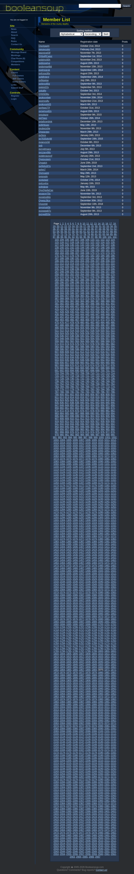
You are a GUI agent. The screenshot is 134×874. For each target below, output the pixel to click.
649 (87, 360)
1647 (81, 611)
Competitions (17, 61)
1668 (88, 616)
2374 (62, 806)
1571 (107, 589)
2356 (75, 800)
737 (107, 378)
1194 (62, 490)
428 (62, 311)
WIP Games (18, 78)
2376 (75, 806)
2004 (62, 707)
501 (67, 328)
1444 (62, 557)
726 (113, 376)
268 (102, 274)
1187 (81, 488)
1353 (56, 533)
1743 (56, 637)
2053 (56, 720)
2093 (56, 731)
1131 (107, 472)
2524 (62, 846)
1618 (88, 603)
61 (84, 231)
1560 (100, 587)
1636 (75, 608)
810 (113, 394)
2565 (85, 856)
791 (77, 392)
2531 (107, 846)
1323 (56, 525)
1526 (75, 579)
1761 (107, 640)
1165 (68, 482)
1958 (88, 694)
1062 (113, 453)
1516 (75, 576)
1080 (100, 458)
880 (102, 410)
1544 (62, 584)
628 (102, 354)
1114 (62, 469)
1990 (100, 702)
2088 (88, 728)
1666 (75, 616)
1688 (88, 621)
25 (77, 226)
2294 (62, 784)
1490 (100, 568)
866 (92, 408)
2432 (113, 819)
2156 (75, 747)
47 (96, 229)
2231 (107, 766)
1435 (68, 555)
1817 (81, 656)
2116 (75, 736)
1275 (68, 512)
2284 (62, 782)
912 (82, 418)
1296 (75, 517)
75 (73, 234)
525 (67, 333)
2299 (94, 784)
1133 (56, 474)
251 (77, 271)
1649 (94, 611)
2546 (75, 851)
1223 (56, 498)
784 (102, 389)
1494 (62, 571)
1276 (75, 512)
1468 (88, 563)
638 (92, 357)
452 (62, 317)
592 (102, 346)
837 (67, 402)
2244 (62, 771)
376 (102, 298)
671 (77, 365)
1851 (107, 664)
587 (77, 346)
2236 (75, 768)
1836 (75, 661)
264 (82, 274)
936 (82, 424)
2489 (94, 835)
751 (57, 384)
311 (77, 285)
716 (62, 376)
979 (57, 434)
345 (67, 293)
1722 (113, 629)
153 (67, 250)
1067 (81, 456)
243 (97, 269)
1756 (75, 640)
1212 (113, 493)
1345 (68, 531)
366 (113, 295)
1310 (100, 520)
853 (87, 405)
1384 (62, 541)
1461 (107, 560)
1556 (75, 587)
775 (57, 389)
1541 (107, 581)
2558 (88, 854)
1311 (107, 520)
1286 (75, 515)
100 (104, 237)
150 (113, 247)
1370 (100, 536)
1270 (100, 509)
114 (113, 239)
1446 (75, 557)
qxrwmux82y (45, 111)
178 (72, 255)
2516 (75, 843)
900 (82, 416)
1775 (68, 645)
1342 (113, 528)
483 (97, 322)
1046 (75, 450)
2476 (75, 832)
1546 (75, 584)
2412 (113, 814)
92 (73, 237)
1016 (75, 442)
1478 (88, 565)
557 (107, 338)
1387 (81, 541)
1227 (81, 498)
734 (92, 378)
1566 (75, 589)
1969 (94, 696)
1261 (107, 507)
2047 (81, 718)
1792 (113, 648)
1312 (113, 520)
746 (92, 381)
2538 (88, 848)
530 (92, 333)
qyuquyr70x (45, 193)
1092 (113, 461)
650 (92, 360)
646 (72, 360)
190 (72, 258)
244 (102, 269)
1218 (88, 496)
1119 (94, 469)
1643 (56, 611)
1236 (75, 501)
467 (77, 319)
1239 (94, 501)
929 (107, 421)
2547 (81, 851)
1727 (81, 632)
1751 (107, 637)
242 (92, 269)
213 (67, 263)
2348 (88, 798)
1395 (68, 544)
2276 (75, 779)
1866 (75, 669)
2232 (113, 766)
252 (82, 271)
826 (72, 400)
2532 (113, 846)
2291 (107, 782)
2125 (68, 739)
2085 (68, 728)
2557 (81, 854)
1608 (88, 600)
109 (87, 239)
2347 (81, 798)
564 (82, 341)
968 (62, 432)
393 (67, 303)
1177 (81, 485)
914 (92, 418)
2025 (68, 712)
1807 (81, 653)
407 (77, 306)
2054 (62, 720)
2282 (113, 779)
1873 (56, 672)
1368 (88, 536)
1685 (68, 621)
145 (87, 247)
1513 (56, 576)
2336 (75, 795)
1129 (94, 472)
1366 (75, 536)
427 (57, 311)
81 (96, 234)
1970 (100, 696)
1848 (88, 664)
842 (92, 402)
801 (67, 394)
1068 (88, 456)
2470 (100, 830)
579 (97, 344)
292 (102, 279)
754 (72, 384)
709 (87, 373)
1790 (100, 648)
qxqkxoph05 (45, 104)
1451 (107, 557)
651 (97, 360)
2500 (100, 838)
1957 (81, 694)
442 (72, 314)
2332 (113, 792)
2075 (68, 726)
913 (87, 418)
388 (102, 301)
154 (72, 250)
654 (113, 360)
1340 (100, 528)
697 (87, 370)
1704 (62, 627)
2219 (94, 763)
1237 (81, 501)
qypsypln (43, 176)
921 (67, 421)
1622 (113, 603)
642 (113, 357)
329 (107, 287)
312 (82, 285)
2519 (94, 843)
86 (115, 234)
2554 (62, 854)
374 (92, 298)
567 (97, 341)
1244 (62, 504)
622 (72, 354)
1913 (56, 683)
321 (67, 287)
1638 (88, 608)
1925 (68, 686)
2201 (107, 758)
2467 (81, 830)
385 (87, 301)
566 (92, 341)
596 (62, 349)
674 (92, 365)
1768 (88, 643)
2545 (68, 851)
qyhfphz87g (45, 166)
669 (67, 365)
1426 (75, 552)
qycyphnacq (45, 149)
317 (107, 285)
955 (57, 429)
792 (82, 392)
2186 (75, 755)
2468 (88, 830)
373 (87, 298)
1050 (100, 450)
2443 (56, 824)
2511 (107, 840)
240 (82, 269)
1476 (75, 565)
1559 (94, 587)
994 (70, 437)
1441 (107, 555)
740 (62, 381)
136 (102, 245)
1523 (56, 579)
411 (97, 306)
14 (99, 223)
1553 (56, 587)
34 (111, 226)
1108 (88, 466)
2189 (94, 755)
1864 (62, 669)
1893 (56, 677)
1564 (62, 589)
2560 (100, 854)
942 (113, 424)
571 (57, 344)
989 (107, 434)
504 (82, 328)
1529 (94, 579)
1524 (62, 579)
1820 (100, 656)
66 (104, 231)
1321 (107, 523)
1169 (94, 482)
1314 (62, 523)
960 (82, 429)
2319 (94, 790)
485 (107, 322)
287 (77, 279)
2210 (100, 760)
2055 (68, 720)
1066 (75, 456)
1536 (75, 581)
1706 (75, 627)
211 (57, 263)
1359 (94, 533)
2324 (62, 792)
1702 (113, 624)
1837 (81, 661)
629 (107, 354)
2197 (81, 758)
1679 (94, 619)
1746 (75, 637)
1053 (56, 453)
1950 (100, 691)
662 (92, 362)
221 (107, 263)
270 (113, 274)
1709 (94, 627)
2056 (75, 720)
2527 (81, 846)
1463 (56, 563)
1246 (75, 504)
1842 (113, 661)
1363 (56, 536)
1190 (100, 488)
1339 (94, 528)
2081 (107, 726)
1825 (68, 659)
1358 (88, 533)
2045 (68, 718)
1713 (56, 629)
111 (97, 239)
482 (92, 322)
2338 (88, 795)
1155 (68, 480)
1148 (88, 477)
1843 (56, 664)
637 (87, 357)
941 (107, 424)
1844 (62, 664)
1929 (94, 686)
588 (82, 346)
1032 (113, 445)
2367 (81, 803)
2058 (88, 720)
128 (62, 245)
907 (57, 418)
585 (67, 346)
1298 (88, 517)
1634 (62, 608)
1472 (113, 563)
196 (102, 258)
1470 (100, 563)
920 (62, 421)
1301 (107, 517)
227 (77, 266)
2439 (94, 822)
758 (92, 384)
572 (62, 344)
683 (77, 368)
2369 (94, 803)
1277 (81, 512)
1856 (75, 667)
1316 (75, 523)
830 (92, 400)
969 (67, 432)
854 (92, 405)
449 (107, 314)
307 (57, 285)
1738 (88, 635)
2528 (88, 846)
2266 (75, 776)
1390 (100, 541)
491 (77, 325)
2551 (107, 851)
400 (102, 303)
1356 (75, 533)
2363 (56, 803)
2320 (100, 790)
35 (115, 226)
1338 (88, 528)
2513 (56, 843)
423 (97, 309)
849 (67, 405)
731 (77, 378)
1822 (113, 656)
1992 (113, 702)
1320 (100, 523)
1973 (56, 699)
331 (57, 290)
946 (72, 426)
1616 (75, 603)
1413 (56, 549)
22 (65, 226)
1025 (68, 445)
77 (81, 234)
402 (113, 303)
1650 (100, 611)
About (14, 32)
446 (92, 314)
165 (67, 253)
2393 (56, 811)
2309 (94, 787)
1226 (75, 498)
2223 (56, 766)
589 (87, 346)
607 (57, 352)
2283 (56, 782)
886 (72, 413)
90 (65, 237)
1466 (75, 563)
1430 (100, 552)
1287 (81, 515)
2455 (68, 827)
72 (61, 234)
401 (107, 303)
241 (87, 269)
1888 (88, 675)
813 (67, 397)
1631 (107, 605)
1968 (88, 696)
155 (77, 250)
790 (72, 392)
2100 (100, 731)
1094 (62, 464)
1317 (81, 523)
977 (107, 432)
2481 (107, 832)
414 (113, 306)
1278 (88, 512)
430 (72, 311)
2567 (97, 856)
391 (57, 303)
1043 (56, 450)
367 (57, 298)
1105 (68, 466)
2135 (68, 742)
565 (87, 341)
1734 (62, 635)
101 (109, 237)
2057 (81, 720)
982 (72, 434)
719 (77, 376)
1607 (81, 600)
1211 (107, 493)
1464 (62, 563)
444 (82, 314)
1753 (56, 640)
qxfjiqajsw (44, 80)
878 (92, 410)
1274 (62, 512)
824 (62, 400)
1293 (56, 517)
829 (87, 400)
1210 (100, 493)
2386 (75, 808)
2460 (100, 827)
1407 (81, 547)
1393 (56, 544)
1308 (88, 520)
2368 (88, 803)
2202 (113, 758)
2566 (91, 856)
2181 (107, 752)
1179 (94, 485)
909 (67, 418)
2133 (56, 742)
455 (77, 317)
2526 (75, 846)
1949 (94, 691)
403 (57, 306)
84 (107, 234)
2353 (56, 800)
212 (62, 263)
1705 (68, 627)
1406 (75, 547)
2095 (68, 731)
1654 (62, 613)
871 (57, 410)
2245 (68, 771)
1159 (94, 480)
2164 (62, 750)
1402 (113, 544)
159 (97, 250)
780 (82, 389)
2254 (62, 774)
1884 (62, 675)
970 (72, 432)
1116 (75, 469)
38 (61, 229)
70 (54, 234)
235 (57, 269)
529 (87, 333)
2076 (75, 726)
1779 (94, 645)
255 (97, 271)
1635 (68, 608)
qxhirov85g (44, 83)
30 (96, 226)
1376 (75, 539)
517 (87, 330)
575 (77, 344)
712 (102, 373)
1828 (88, 659)
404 (62, 306)
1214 (62, 496)
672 (82, 365)
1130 (100, 472)
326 (92, 287)
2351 (107, 798)
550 (72, 338)
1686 (75, 621)
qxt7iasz (43, 118)
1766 (75, 643)
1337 (81, 528)
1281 (107, 512)
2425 (68, 819)
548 (62, 338)
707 (77, 373)
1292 (113, 515)
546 (113, 336)
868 (102, 408)
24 (73, 226)
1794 (62, 651)
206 (92, 261)
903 (97, 416)
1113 (56, 469)
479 (77, 322)
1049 (94, 450)
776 (62, 389)
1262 (113, 507)
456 (82, 317)
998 (90, 437)
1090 (100, 461)
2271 (107, 776)
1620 (100, 603)
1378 (88, 539)
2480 (100, 832)
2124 (62, 739)
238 (72, 269)
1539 (94, 581)
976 (102, 432)
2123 (56, 739)
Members (15, 64)
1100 (100, 464)
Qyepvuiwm (45, 159)
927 (97, 421)
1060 (100, 453)
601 (87, 349)
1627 (81, 605)
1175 (68, 485)
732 (82, 378)
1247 (81, 504)
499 (57, 328)
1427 (81, 552)
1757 (81, 640)
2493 (56, 838)
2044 (62, 718)
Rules (14, 41)
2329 (94, 792)
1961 (107, 694)
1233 (56, 501)
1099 (94, 464)
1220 (100, 496)
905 (107, 416)
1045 (68, 450)
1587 (81, 595)
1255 (68, 507)
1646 (75, 611)
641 (107, 357)
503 (77, 328)
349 (87, 293)
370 (72, 298)
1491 (107, 568)
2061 (107, 720)
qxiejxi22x (44, 87)
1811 (107, 653)
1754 (62, 640)
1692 (113, 621)
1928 (88, 686)
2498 (88, 838)
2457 (81, 827)
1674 (62, 619)
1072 (113, 456)
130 (72, 245)
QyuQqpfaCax (46, 190)
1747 (81, 637)
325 (87, 287)
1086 (75, 461)
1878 (88, 672)
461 (107, 317)
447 (97, 314)
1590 (100, 595)
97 (92, 237)
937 (87, 424)
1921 (107, 683)
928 (102, 421)
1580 (100, 592)
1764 (62, 643)
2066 (75, 723)
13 (95, 223)
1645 (68, 611)
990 (113, 434)
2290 (100, 782)
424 (102, 309)
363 (97, 295)
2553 (56, 854)
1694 (62, 624)
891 (97, 413)
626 (92, 354)
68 (111, 231)
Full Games (18, 75)
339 (97, 290)
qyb (40, 145)
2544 (62, 851)
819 (97, 397)
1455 (68, 560)
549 (67, 338)
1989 (94, 702)
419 (77, 309)
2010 (100, 707)
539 (77, 336)
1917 (81, 683)
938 (92, 424)
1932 (113, 686)
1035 (68, 448)
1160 (100, 480)
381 (67, 301)
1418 (88, 549)
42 (77, 229)
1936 (75, 688)
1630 (100, 605)
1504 (62, 573)
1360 (100, 533)
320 (62, 287)
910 (72, 418)
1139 (94, 474)
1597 (81, 597)
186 (113, 255)
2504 (62, 840)
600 (82, 349)
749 (107, 381)
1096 (75, 464)
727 (57, 378)
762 (113, 384)
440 (62, 314)
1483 (56, 568)
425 (107, 309)
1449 (94, 557)
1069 (94, 456)
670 (72, 365)
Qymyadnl (44, 173)
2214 (62, 763)
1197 (81, 490)
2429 (94, 819)
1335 (68, 528)
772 (102, 386)
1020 (100, 442)
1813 (56, 656)
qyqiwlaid (43, 180)
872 (62, 410)
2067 (81, 723)
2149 (94, 744)
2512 (113, 840)
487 (57, 325)
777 (67, 389)
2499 (94, 838)
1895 (68, 677)
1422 (113, 549)
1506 (75, 573)
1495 (68, 571)
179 (77, 255)
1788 (88, 648)
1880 (100, 672)
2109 (94, 734)
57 (69, 231)
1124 (62, 472)
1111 (107, 466)
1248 (88, 504)
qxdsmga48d (45, 66)
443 (77, 314)
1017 (81, 442)
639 (97, 357)
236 (62, 269)
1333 (56, 528)
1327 (81, 525)
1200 (100, 490)
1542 (113, 581)
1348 (88, 531)
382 (72, 301)
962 (92, 429)
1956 (75, 694)
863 (77, 408)
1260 (100, 507)
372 (82, 298)
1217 (81, 496)
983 (77, 434)
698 (92, 370)
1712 (113, 627)
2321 (107, 790)
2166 (75, 750)
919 (57, 421)
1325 (68, 525)
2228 (88, 766)
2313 (56, 790)
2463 (56, 830)
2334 (62, 795)
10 (84, 223)
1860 (100, 667)
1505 (68, 573)
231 (97, 266)
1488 (88, 568)
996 (80, 437)
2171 (107, 750)
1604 (62, 600)
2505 (68, 840)
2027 (81, 712)
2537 (81, 848)
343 (57, 293)
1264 (62, 509)
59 (77, 231)
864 (82, 408)
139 (57, 247)
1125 (68, 472)
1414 (62, 549)
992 (60, 437)
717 (67, 376)
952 (102, 426)
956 (62, 429)
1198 (88, 490)
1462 (113, 560)
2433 (56, 822)
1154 (62, 480)
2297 (81, 784)
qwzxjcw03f (44, 53)
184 (102, 255)
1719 (94, 629)
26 (81, 226)
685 (87, 368)
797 (107, 392)
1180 (100, 485)
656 (62, 362)
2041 (107, 715)
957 (67, 429)
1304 (62, 520)
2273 (56, 779)
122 (92, 242)
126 (113, 242)
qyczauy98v (45, 152)
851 (77, 405)
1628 (88, 605)
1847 (81, 664)
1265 (68, 509)
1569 (94, 589)
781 (87, 389)
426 (113, 309)
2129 (94, 739)
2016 (75, 710)
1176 (75, 485)
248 (62, 271)
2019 (94, 710)
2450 (100, 824)
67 (107, 231)
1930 (100, 686)
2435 (68, 822)
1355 (68, 533)
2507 (81, 840)
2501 (107, 838)
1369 (94, 536)
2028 (88, 712)
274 (72, 277)
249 (67, 271)
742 (72, 381)
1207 (81, 493)
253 (87, 271)
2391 (107, 808)
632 (62, 357)
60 (81, 231)
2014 (62, 710)
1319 (94, 523)
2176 (75, 752)
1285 (68, 515)
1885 (68, 675)
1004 (62, 440)
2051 (107, 718)
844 (102, 402)
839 (77, 402)
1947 (81, 691)
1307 (81, 520)
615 (97, 352)
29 (92, 226)
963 (97, 429)
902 (92, 416)
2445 (68, 824)
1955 (68, 694)
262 (72, 274)
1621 (107, 603)
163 (57, 253)
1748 (88, 637)
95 (84, 237)
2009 (94, 707)
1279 (94, 512)
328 (102, 287)
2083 (56, 728)
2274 (62, 779)
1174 (62, 485)
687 (97, 368)
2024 (62, 712)
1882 (113, 672)
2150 (100, 744)
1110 (100, 466)
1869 (94, 669)
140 (62, 247)
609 (67, 352)
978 (113, 432)
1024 (62, 445)
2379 (94, 806)
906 (113, 416)
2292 (113, 782)
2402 (113, 811)
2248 (88, 771)
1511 (107, 573)
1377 (81, 539)
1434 (62, 555)
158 (92, 250)
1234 (62, 501)
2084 (62, 728)
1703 (56, 627)
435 (97, 311)
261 (67, 274)
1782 (113, 645)
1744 (62, 637)
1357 (81, 533)
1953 (56, 694)
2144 (62, 744)
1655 (68, 613)
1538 (88, 581)
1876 (75, 672)
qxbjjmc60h (44, 59)
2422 (113, 816)
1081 (107, 458)
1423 (56, 552)
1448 (88, 557)
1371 (107, 536)
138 (113, 245)
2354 (62, 800)
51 (111, 229)
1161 (107, 480)
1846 (75, 664)
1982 (113, 699)
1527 (81, 579)
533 (107, 333)
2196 (75, 758)
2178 (88, 752)
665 (107, 362)
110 (92, 239)
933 (67, 424)
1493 (56, 571)
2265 (68, 776)
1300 (100, 517)
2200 (100, 758)
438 (113, 311)
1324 (62, 525)
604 (102, 349)
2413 (56, 816)
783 (97, 389)
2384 (62, 808)
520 (102, 330)
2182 (113, 752)
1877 (81, 672)
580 (102, 344)
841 (87, 402)
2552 (113, 851)
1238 (88, 501)
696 (82, 370)
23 (69, 226)
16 (106, 223)
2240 (100, 768)
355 (57, 295)
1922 (113, 683)
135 (97, 245)
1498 (88, 571)
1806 (75, 653)
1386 (75, 541)
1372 (113, 536)
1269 (94, 509)
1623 (56, 605)
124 (102, 242)
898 (72, 416)
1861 (107, 667)
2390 (100, 808)
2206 (75, 760)
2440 (100, 822)
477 (67, 322)
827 (77, 400)
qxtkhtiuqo (44, 125)
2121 (107, 736)
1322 (113, 523)
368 (62, 298)
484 (102, 322)
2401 (107, 811)
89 (61, 237)
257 (107, 271)
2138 (88, 742)
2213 (56, 763)
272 (62, 277)
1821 (107, 656)
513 (67, 330)
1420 (100, 549)
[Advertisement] (21, 124)
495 (97, 325)
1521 (107, 576)
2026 (75, 712)
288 (82, 279)
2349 (94, 798)
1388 (88, 541)
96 (88, 237)
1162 (113, 480)
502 (72, 328)
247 (57, 271)
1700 (100, 624)
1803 (56, 653)
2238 (88, 768)
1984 (62, 702)
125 (107, 242)
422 (92, 309)
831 (97, 400)
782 (92, 389)
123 (97, 242)
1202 (113, 490)
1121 (107, 469)
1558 (88, 587)
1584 (62, 595)
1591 (107, 595)
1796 (75, 651)
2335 (68, 795)
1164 (62, 482)
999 (95, 437)
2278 (88, 779)
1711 (107, 627)
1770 (100, 643)
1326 (75, 525)
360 (82, 295)
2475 (68, 832)
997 (85, 437)
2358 (88, 800)
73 (65, 234)
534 (113, 333)
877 (87, 410)
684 (82, 368)
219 (97, 263)
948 (82, 426)
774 (113, 386)
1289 (94, 515)
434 (92, 311)
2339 (94, 795)
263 (77, 274)
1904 (62, 680)
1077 (81, 458)
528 (82, 333)
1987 (81, 702)
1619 (94, 603)
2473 (56, 832)
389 (107, 301)
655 (57, 362)
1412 (113, 547)
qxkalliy (42, 90)
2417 (81, 816)
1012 (113, 440)
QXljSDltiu (44, 94)
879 (97, 410)
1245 (68, 504)
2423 (56, 819)
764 (62, 386)
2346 (75, 798)
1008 (88, 440)
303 (97, 282)
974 (92, 432)
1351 (107, 531)
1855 (68, 667)
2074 (62, 726)
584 (62, 346)
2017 (81, 710)
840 (82, 402)
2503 (56, 840)
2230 (100, 766)
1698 (88, 624)
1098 (88, 464)
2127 (81, 739)
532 (102, 333)
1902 (113, 677)
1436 (75, 555)
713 (107, 373)
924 (82, 421)
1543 (56, 584)
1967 (81, 696)
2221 (107, 763)
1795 (68, 651)
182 (92, 255)
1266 (75, 509)
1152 (113, 477)
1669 (94, 616)
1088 (88, 461)
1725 (68, 632)
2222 (113, 763)
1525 (68, 579)
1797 (81, 651)
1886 (75, 675)
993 (65, 437)
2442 (113, 822)
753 (67, 384)
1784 (62, 648)
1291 (107, 515)
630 (113, 354)
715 (57, 376)
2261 (107, 774)
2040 (100, 715)
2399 (94, 811)
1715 (68, 629)
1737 (81, 635)
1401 (107, 544)
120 (82, 242)
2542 (113, 848)
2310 (100, 787)
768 (82, 386)
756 (82, 384)
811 (57, 397)
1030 (100, 445)
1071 (107, 456)
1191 (107, 488)
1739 (94, 635)
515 (77, 330)
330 (113, 287)
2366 (75, 803)
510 (113, 328)
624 (82, 354)
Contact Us (16, 44)
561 (67, 341)
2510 (100, 840)
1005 (68, 440)
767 (77, 386)
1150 (100, 477)
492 (82, 325)
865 (87, 408)
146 (92, 247)
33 (107, 226)
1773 (56, 645)
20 (58, 226)
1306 (75, 520)
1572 (113, 589)
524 (62, 333)
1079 (94, 458)
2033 (56, 715)
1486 (75, 568)
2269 (94, 776)
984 (82, 434)
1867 (81, 669)
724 (102, 376)
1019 (94, 442)
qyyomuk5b (44, 207)
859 (57, 408)
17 (110, 223)
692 (62, 370)
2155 (68, 747)
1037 (81, 448)
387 (97, 301)
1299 (94, 517)
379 (57, 301)
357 (67, 295)
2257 (81, 774)
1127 (81, 472)
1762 (113, 640)
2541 (107, 848)
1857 (81, 667)
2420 (100, 816)
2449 (94, 824)
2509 (94, 840)
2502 (113, 838)
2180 (100, 752)
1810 (100, 653)
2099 (94, 731)
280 (102, 277)
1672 (113, 616)
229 (87, 266)
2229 (94, 766)
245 (107, 269)
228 (82, 266)
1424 (62, 552)
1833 (56, 661)
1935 (68, 688)
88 (58, 237)
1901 (107, 677)
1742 (113, 635)
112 (102, 239)
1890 (100, 675)
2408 (88, 814)
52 (115, 229)
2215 (68, 763)
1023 (56, 445)
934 (72, 424)
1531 (107, 579)
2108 (88, 734)
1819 (94, 656)
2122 (113, 736)
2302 (113, 784)
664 (102, 362)
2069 (94, 723)
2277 (81, 779)
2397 (81, 811)
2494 (62, 838)
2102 (113, 731)
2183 (56, 755)
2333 (56, 795)
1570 (100, 589)
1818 (88, 656)
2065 (68, 723)
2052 (113, 718)
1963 (56, 696)
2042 (113, 715)
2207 (81, 760)
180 (82, 255)
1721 (107, 629)
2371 (107, 803)
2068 (88, 723)
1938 (88, 688)
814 (72, 397)
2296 (75, 784)
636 (82, 357)
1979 (94, 699)
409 (87, 306)
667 (57, 365)
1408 (88, 547)
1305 (68, 520)
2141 (107, 742)
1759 (94, 640)
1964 (62, 696)
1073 (56, 458)
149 (107, 247)
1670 (100, 616)
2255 (68, 774)
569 (107, 341)
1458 (88, 560)
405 (67, 306)
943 (57, 426)
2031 (107, 712)
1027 (81, 445)
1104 (62, 466)
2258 (88, 774)
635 (77, 357)
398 (92, 303)
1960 (100, 694)
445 (87, 314)
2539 (94, 848)
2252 (113, 771)
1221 (107, 496)
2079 (94, 726)
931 (57, 424)
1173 (56, 485)
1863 (56, 669)
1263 (56, 509)
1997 (81, 704)
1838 (88, 661)
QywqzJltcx (44, 200)
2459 (94, 827)
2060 (100, 720)
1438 (88, 555)
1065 (68, 456)
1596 (75, 597)
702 (113, 370)
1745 (68, 637)
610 (72, 352)
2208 (88, 760)
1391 (107, 541)
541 (87, 336)
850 (72, 405)
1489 (94, 568)
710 (92, 373)
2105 (68, 734)
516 (82, 330)
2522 (113, 843)
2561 (107, 854)
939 (97, 424)
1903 (56, 680)
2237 (81, 768)
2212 (113, 760)
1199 (94, 490)
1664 (62, 616)
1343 (56, 531)
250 (72, 271)
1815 (68, 656)
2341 (107, 795)
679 (57, 368)
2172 (113, 750)
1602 (113, 597)
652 (102, 360)
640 (102, 357)
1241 (107, 501)
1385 (68, 541)
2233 (56, 768)
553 (87, 338)
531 (97, 333)
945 (67, 426)
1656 (75, 613)
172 (102, 253)
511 (57, 330)
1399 (94, 544)
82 (100, 234)
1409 (94, 547)
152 (62, 250)
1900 (100, 677)
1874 (62, 672)
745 (87, 381)
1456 (75, 560)
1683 (56, 621)
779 (77, 389)
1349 (94, 531)
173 (107, 253)
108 (82, 239)
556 (102, 338)
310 (72, 285)
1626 (75, 605)
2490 (100, 835)
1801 (107, 651)
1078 (88, 458)
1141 (107, 474)
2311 (107, 787)
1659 (94, 613)
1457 (81, 560)
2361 (107, 800)
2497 (81, 838)
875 (77, 410)
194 (92, 258)
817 (87, 397)
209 (107, 261)
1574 (62, 592)
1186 (75, 488)
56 (65, 231)
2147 (81, 744)
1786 (75, 648)
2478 (88, 832)
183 (97, 255)
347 (77, 293)
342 (113, 290)
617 (107, 352)
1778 (88, 645)
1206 (75, 493)
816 (82, 397)
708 (82, 373)
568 (102, 341)
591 (97, 346)
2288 (88, 782)
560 (62, 341)
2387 (81, 808)
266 (92, 274)
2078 (88, 726)
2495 (68, 838)
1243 (56, 504)
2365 (68, 803)
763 (57, 386)
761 (107, 384)
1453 (56, 560)
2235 (68, 768)
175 (57, 255)
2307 (81, 787)
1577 (81, 592)
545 (107, 336)
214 (72, 263)
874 (72, 410)
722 (92, 376)
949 (87, 426)
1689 (94, 621)
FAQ (13, 38)
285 (67, 279)
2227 (81, 766)
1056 (75, 453)
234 (113, 266)
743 (77, 381)
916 (102, 418)
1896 (75, 677)
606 (113, 349)
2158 (88, 747)
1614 (62, 603)
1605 (68, 600)
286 (72, 279)
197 (107, 258)
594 (113, 346)
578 (92, 344)
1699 (94, 624)
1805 (68, 653)
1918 (88, 683)
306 (113, 282)
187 (57, 258)
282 (113, 277)
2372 (113, 803)
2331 (107, 792)
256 (102, 271)
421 (87, 309)
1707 (81, 627)
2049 (94, 718)
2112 (113, 734)
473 (107, 319)
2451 (107, 824)
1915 (68, 683)
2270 (100, 776)
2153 (56, 747)
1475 (68, 565)
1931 (107, 686)
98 (96, 237)
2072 (113, 723)
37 (58, 229)
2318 (88, 790)
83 (104, 234)
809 (107, 394)
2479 (94, 832)
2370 (100, 803)
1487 (81, 568)
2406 (75, 814)
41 (73, 229)
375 (97, 298)
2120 (100, 736)
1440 (100, 555)
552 (82, 338)
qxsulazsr (43, 114)
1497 (81, 571)
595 (57, 349)
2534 (62, 848)
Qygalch (43, 162)
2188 (88, 755)
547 (57, 338)
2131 (107, 739)
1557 (81, 587)
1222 (113, 496)
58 (73, 231)
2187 (81, 755)
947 (77, 426)
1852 (113, 664)
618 (113, 352)
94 (81, 237)
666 (113, 362)
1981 (107, 699)
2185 (68, 755)
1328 (88, 525)
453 (67, 317)
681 (67, 368)
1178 (88, 485)
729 (67, 378)
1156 (75, 480)
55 (61, 231)
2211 (107, 760)
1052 (113, 450)
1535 (68, 581)
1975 (68, 699)
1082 (113, 458)
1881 (107, 672)
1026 (75, 445)
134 (92, 245)
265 (87, 274)
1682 (113, 619)
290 (92, 279)
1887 (81, 675)
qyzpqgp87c (45, 211)
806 (92, 394)
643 (57, 360)
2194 (62, 758)
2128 (88, 739)
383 (77, 301)
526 (72, 333)
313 (87, 285)
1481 (107, 565)
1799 (94, 651)
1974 (62, 699)
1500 (100, 571)
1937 (81, 688)
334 (72, 290)
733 (87, 378)
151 (57, 250)
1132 (113, 472)
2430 (100, 819)
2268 (88, 776)
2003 (56, 707)
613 (87, 352)
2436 (75, 822)
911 (77, 418)
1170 (100, 482)
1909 (94, 680)
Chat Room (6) (18, 58)
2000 (100, 704)
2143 (56, 744)
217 (87, 263)
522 (113, 330)
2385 (68, 808)
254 (92, 271)
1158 (88, 480)
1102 (113, 464)
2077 (81, 726)
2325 (68, 792)
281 (107, 277)
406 (72, 306)
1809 (94, 653)
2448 (88, 824)
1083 (56, 461)
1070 (100, 456)
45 (88, 229)
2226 (75, 766)
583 (57, 346)
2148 (88, 744)
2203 (56, 760)
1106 (75, 466)
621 (67, 354)
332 (62, 290)
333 (67, 290)
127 (57, 245)
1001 (107, 437)
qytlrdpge (43, 186)
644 (62, 360)
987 (97, 434)
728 (62, 378)
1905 (68, 680)
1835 (68, 661)
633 (67, 357)
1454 (62, 560)
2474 (62, 832)
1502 (113, 571)
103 (57, 239)
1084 (62, 461)
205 (87, 261)
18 (114, 223)
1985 (68, 702)
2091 (107, 728)
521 (107, 330)
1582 (113, 592)
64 (96, 231)
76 (77, 234)
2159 (94, 747)
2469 (94, 830)
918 (113, 418)
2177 (81, 752)
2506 (75, 840)
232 (102, 266)
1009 (94, 440)
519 (97, 330)
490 (72, 325)
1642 (113, 608)
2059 (94, 720)
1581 (107, 592)
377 (107, 298)
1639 (94, 608)
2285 (68, 782)
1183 (56, 488)
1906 (75, 680)
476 (62, 322)
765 (67, 386)
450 (113, 314)
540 (82, 336)
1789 (94, 648)
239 (77, 269)
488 (62, 325)
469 (87, 319)
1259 (94, 507)
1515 (68, 576)
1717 (81, 629)
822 (113, 397)
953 (107, 426)
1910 (100, 680)
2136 (75, 742)
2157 (81, 747)
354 (113, 293)
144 (82, 247)
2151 (107, 744)
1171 (107, 482)
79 (88, 234)
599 (77, 349)
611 (77, 352)
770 (92, 386)
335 (77, 290)
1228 (88, 498)
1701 (107, 624)
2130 (100, 739)
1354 (62, 533)
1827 (81, 659)
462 (113, 317)
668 (62, 365)
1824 (62, 659)
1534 (62, 581)
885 (67, 413)
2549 (94, 851)
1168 (88, 482)
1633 (56, 608)
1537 (81, 581)
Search (14, 35)
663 (97, 362)
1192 (113, 488)
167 (77, 253)
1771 (107, 643)
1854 (62, 667)
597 (67, 349)
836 (62, 402)
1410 (100, 547)
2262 (113, 774)
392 (62, 303)
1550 (100, 584)
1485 (68, 568)
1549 (94, 584)
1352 (113, 531)
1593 (56, 597)
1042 (113, 448)
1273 (56, 512)
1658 (88, 613)
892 (102, 413)
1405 (68, 547)
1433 (56, 555)
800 (62, 394)
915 (97, 418)
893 (107, 413)
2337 (81, 795)
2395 (68, 811)
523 (57, 333)
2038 (88, 715)
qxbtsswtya (44, 63)
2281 (107, 779)
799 (57, 394)
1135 (68, 474)
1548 (88, 584)
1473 (56, 565)
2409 (94, 814)
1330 (100, 525)
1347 (81, 531)
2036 (75, 715)
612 (82, 352)
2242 (113, 768)
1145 (68, 477)
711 (97, 373)
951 (97, 426)
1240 (100, 501)
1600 (100, 597)
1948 (88, 691)
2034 (62, 715)
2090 (100, 728)
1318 (88, 523)
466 (72, 319)
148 (102, 247)
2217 (81, 763)
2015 (68, 710)
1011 (107, 440)
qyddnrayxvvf (45, 156)
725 (107, 376)
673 (87, 365)
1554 (62, 587)
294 (113, 279)
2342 (113, 795)
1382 (113, 539)
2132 (113, 739)
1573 (56, 592)
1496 (75, 571)
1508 (88, 573)
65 (100, 231)
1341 (107, 528)
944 (62, 426)
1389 (94, 541)
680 (62, 368)
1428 (88, 552)
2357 (81, 800)
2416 (75, 816)
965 (107, 429)
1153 (56, 480)
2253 (56, 774)
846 (113, 402)
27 (84, 226)
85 (111, 234)
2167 (81, 750)
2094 (62, 731)
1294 (62, 517)
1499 (94, 571)
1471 (107, 563)
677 (107, 365)
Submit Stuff (17, 88)
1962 (113, 694)
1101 (107, 464)
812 (62, 397)
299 (77, 282)
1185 (68, 488)
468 (82, 319)
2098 (88, 731)
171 (97, 253)
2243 (56, 771)
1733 (56, 635)
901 (87, 416)
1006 (75, 440)
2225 (68, 766)
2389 (94, 808)
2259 (94, 774)
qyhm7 (42, 169)
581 (107, 344)
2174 (62, 752)
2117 (81, 736)
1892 (113, 675)
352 (102, 293)
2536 (75, 848)
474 (113, 319)
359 (77, 295)
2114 (62, 736)
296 (62, 282)
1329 (94, 525)
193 (87, 258)
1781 (107, 645)
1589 (94, 595)
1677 (81, 619)
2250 (100, 771)
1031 (107, 445)
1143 (56, 477)
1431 (107, 552)
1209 (94, 493)
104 (62, 239)
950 (92, 426)
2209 (94, 760)
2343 (56, 798)
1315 (68, 523)
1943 (56, 691)
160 (102, 250)
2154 (62, 747)
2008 (88, 707)
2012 (113, 707)
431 (77, 311)
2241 (107, 768)
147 (97, 247)
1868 (88, 669)
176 (62, 255)
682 (72, 368)
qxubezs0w (44, 128)
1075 (68, 458)
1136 (75, 474)
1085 (68, 461)
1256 (75, 507)
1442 (113, 555)
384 (82, 301)
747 (97, 381)
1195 (68, 490)
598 (72, 349)
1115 (68, 469)
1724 (62, 632)
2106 (75, 734)
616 (102, 352)
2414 (62, 816)
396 (82, 303)
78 (84, 234)
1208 (88, 493)
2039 (94, 715)
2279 (94, 779)
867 (97, 408)
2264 (62, 776)
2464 (62, 830)
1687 (81, 621)
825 (67, 400)
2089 (94, 728)
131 (77, 245)
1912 (113, 680)
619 (57, 354)
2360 (100, 800)
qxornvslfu (44, 101)
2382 (113, 806)
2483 (56, 835)
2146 (75, 744)
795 (97, 392)
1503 (56, 573)
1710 (100, 627)
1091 (107, 461)
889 (87, 413)
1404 (62, 547)
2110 (100, 734)
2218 (88, 763)
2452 (113, 824)
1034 (62, 448)
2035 (68, 715)
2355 (68, 800)
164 (62, 253)
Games (14, 72)
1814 (62, 656)
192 (82, 258)
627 (97, 354)
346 (72, 293)
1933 (56, 688)
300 (82, 282)
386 (92, 301)
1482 (113, 565)
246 (113, 269)
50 (107, 229)
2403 (56, 814)
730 (72, 378)
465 (67, 319)
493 (87, 325)
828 (82, 400)
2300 (100, 784)
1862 (113, 667)
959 (77, 429)
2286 (75, 782)
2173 (56, 752)
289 (87, 279)
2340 (100, 795)
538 (72, 336)
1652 (113, 611)
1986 (75, 702)
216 (82, 263)
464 (62, 319)
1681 (107, 619)
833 (107, 400)
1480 (100, 565)
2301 (107, 784)
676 (102, 365)
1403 (56, 547)
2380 (100, 806)
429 (67, 311)
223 (57, 266)
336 (82, 290)
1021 (107, 442)
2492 (113, 835)
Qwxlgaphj (44, 46)
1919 (94, 683)
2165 (68, 750)
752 (62, 384)
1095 (68, 464)
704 (62, 373)
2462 (113, 827)
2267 (81, 776)
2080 (100, 726)
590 (92, 346)
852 (82, 405)
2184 (62, 755)
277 (87, 277)
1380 (100, 539)
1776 (75, 645)
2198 (88, 758)
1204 (62, 493)
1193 (56, 490)
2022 (113, 710)
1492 (113, 568)
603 (97, 349)
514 (72, 330)
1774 (62, 645)
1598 (88, 597)
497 (107, 325)
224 (62, 266)
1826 (75, 659)
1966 (75, 696)
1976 (75, 699)
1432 (113, 552)
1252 (113, 504)
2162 (113, 747)
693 (67, 370)
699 (97, 370)
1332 (113, 525)
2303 (56, 787)
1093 (56, 464)
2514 (62, 843)
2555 (68, 854)
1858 (88, 667)
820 (102, 397)
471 (97, 319)
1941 (107, 688)
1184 (62, 488)
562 (72, 341)
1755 (68, 640)
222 (113, 263)
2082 (113, 726)
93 (77, 237)
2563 (72, 856)
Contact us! (101, 870)
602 (92, 349)
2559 (94, 854)
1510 (100, 573)
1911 (107, 680)
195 (97, 258)
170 (92, 253)
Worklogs (15, 55)
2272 (113, 776)
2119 (94, 736)
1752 (113, 637)
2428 (88, 819)
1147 (81, 477)
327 (97, 287)
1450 (100, 557)
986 (92, 434)
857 (107, 405)
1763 (56, 643)
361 (87, 295)
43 (81, 229)
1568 (88, 589)
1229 (94, 498)
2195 (68, 758)
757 (87, 384)
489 (67, 325)
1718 (88, 629)
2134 (62, 742)
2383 (56, 808)
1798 (88, 651)
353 (107, 293)
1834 (62, 661)
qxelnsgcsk (44, 70)
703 (57, 373)
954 (113, 426)
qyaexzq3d (44, 142)
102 (114, 237)
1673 (56, 619)
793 (87, 392)
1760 (100, 640)
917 (107, 418)
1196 (75, 490)
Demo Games (19, 82)
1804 (62, 653)
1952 (113, 691)
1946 (75, 691)
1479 (94, 565)
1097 (81, 464)
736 (102, 378)
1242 (113, 501)
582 (113, 344)
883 (57, 413)
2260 (100, 774)
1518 (88, 576)
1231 (107, 498)
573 (67, 344)
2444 (62, 824)
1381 (107, 539)
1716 (75, 629)
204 (82, 261)
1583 (56, 595)
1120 (100, 469)
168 (82, 253)
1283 (56, 515)
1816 (75, 656)
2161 (107, 747)
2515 (68, 843)
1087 (81, 461)
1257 (81, 507)
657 (67, 362)
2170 (100, 750)
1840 (100, 661)
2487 (81, 835)
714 (113, 373)
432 (82, 311)
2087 (81, 728)
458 (92, 317)
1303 (56, 520)
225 (67, 266)
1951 (107, 691)
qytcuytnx (43, 183)
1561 (107, 587)
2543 (56, 851)
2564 (78, 856)
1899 (94, 677)
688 (102, 368)
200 (62, 261)
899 (77, 416)
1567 (81, 589)
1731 (107, 632)
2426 (75, 819)
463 (57, 319)
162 (113, 250)
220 (102, 263)
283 (57, 279)
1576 (75, 592)
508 (102, 328)
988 (102, 434)
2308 (88, 787)
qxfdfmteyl (44, 77)
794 (92, 392)
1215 (68, 496)
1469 (94, 563)
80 (92, 234)
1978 (88, 699)
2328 (88, 792)
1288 (88, 515)
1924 (62, 686)
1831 (107, 659)
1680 (100, 619)
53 (54, 231)
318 (113, 285)
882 (113, 410)
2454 (62, 827)
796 (102, 392)
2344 (62, 798)
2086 (75, 728)
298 (72, 282)
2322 (113, 790)
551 (77, 338)
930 (113, 421)
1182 (113, 485)
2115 (68, 736)
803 (77, 394)
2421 (107, 816)
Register (15, 96)
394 (72, 303)
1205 (68, 493)
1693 (56, 624)
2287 (81, 782)
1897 (81, 677)
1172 (113, 482)
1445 (68, 557)
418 (72, 309)
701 (107, 370)
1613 (56, 603)
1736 (75, 635)
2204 (62, 760)
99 (100, 237)
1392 (113, 541)
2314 (62, 790)
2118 (88, 736)
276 (82, 277)
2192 (113, 755)
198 (113, 258)
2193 (56, 758)
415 (57, 309)
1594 (62, 597)
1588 (88, 595)
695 (77, 370)
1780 (100, 645)
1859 (94, 667)
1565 (68, 589)
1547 (81, 584)
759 (97, 384)
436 (102, 311)
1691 (107, 621)
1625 (68, 605)
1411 (107, 547)
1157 (81, 480)
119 (77, 242)
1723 (56, 632)
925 (87, 421)
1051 (107, 450)
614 (92, 352)
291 (97, 279)
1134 (62, 474)
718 (72, 376)
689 (107, 368)
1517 (81, 576)
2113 (56, 736)
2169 (94, 750)
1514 (62, 576)
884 (62, 413)
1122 (113, 469)
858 (113, 405)
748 (102, 381)
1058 (88, 453)
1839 (94, 661)
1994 (62, 704)
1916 (75, 683)
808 (102, 394)
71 (58, 234)
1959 (94, 694)
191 (77, 258)
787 (57, 392)
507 (97, 328)
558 (113, 338)
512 (62, 330)
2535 (68, 848)
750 (113, 381)
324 (82, 287)
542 (92, 336)
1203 (56, 493)
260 (62, 274)
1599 (94, 597)
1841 (107, 661)
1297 (81, 517)
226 (72, 266)
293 (107, 279)
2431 (107, 819)
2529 (94, 846)
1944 (62, 691)
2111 (107, 734)
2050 (100, 718)
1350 (100, 531)
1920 (100, 683)
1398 (88, 544)
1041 (107, 448)
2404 (62, 814)
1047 (81, 450)
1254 (62, 507)
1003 (56, 440)
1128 (88, 472)
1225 (68, 498)
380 (62, 301)
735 (97, 378)
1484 (62, 568)
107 (77, 239)
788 (62, 392)
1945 (68, 691)
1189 (94, 488)
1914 (62, 683)
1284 (62, 515)
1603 (56, 600)
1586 (75, 595)
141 (67, 247)
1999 (94, 704)
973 (87, 432)
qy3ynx (42, 135)
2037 (81, 715)
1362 (113, 533)
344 (62, 293)
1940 (100, 688)
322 (72, 287)
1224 (62, 498)
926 (92, 421)
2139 (94, 742)
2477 (81, 832)
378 (113, 298)
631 (57, 357)
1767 (81, 643)
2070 (100, 723)
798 (113, 392)
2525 (68, 846)
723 (97, 376)
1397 (81, 544)
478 (72, 322)
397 (87, 303)
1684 (62, 621)
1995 (68, 704)
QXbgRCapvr (45, 56)
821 (107, 397)
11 (87, 223)
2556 (75, 854)
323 (77, 287)
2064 (62, 723)
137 (107, 245)
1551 (107, 584)
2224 (62, 766)
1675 (68, 619)
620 (62, 354)
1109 (94, 466)
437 (107, 311)
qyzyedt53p (44, 214)
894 (113, 413)
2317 (81, 790)
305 (107, 282)
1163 (56, 482)
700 (102, 370)
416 (62, 309)
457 (87, 317)
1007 (81, 440)
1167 (81, 482)
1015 (68, 442)
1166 (75, 482)
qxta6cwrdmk (45, 121)
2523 (56, 846)
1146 (75, 477)
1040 (100, 448)
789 (67, 392)
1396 (75, 544)
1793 (56, 651)
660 (82, 362)
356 (62, 295)
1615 (68, 603)
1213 (56, 496)
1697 (81, 624)
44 (84, 229)
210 (113, 261)
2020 (100, 710)
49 (104, 229)
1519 (94, 576)
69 (115, 231)
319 (57, 287)
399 (97, 303)
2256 (75, 774)
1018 (88, 442)
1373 (56, 539)
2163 (56, 750)
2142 (113, 742)
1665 (68, 616)
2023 (56, 712)
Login (14, 99)
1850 (100, 664)
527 (77, 333)
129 (67, 245)
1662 (113, 613)
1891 (107, 675)
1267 (81, 509)
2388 (88, 808)
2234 (62, 768)
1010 (100, 440)
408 (82, 306)
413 (107, 306)
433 (87, 311)
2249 (94, 771)
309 (67, 285)
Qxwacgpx (44, 132)
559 (57, 341)
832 (102, 400)
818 (92, 397)
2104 (62, 734)
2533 (56, 848)
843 (97, 402)
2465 (68, 830)
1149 (94, 477)
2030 (100, 712)
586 (72, 346)
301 (87, 282)
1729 (94, 632)
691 (57, 370)
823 (57, 400)
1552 (113, 584)
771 (97, 386)
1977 (81, 699)
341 (107, 290)
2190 (100, 755)
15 (103, 223)
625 (87, 354)
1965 (68, 696)
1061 (107, 453)
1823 (56, 659)
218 (92, 263)
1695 (68, 624)
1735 (68, 635)
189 (67, 258)
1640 (100, 608)
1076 (75, 458)
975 (97, 432)
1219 (94, 496)
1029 (94, 445)
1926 (75, 686)
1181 (107, 485)
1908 (88, 680)
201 (67, 261)
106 (72, 239)
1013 (56, 442)
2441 (107, 822)
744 (82, 381)
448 (102, 314)
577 (87, 344)
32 (104, 226)
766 (72, 386)
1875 (68, 672)
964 (102, 429)
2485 (68, 835)
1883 (56, 675)
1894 (62, 677)
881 (107, 410)
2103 (56, 734)
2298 (88, 784)
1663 (56, 616)
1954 (62, 694)
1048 (88, 450)
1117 (81, 469)
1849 (94, 664)
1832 (113, 659)
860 (62, 408)
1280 (100, 512)
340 (102, 290)
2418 (88, 816)
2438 (88, 822)
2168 (88, 750)
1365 (68, 536)
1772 (113, 643)
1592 (113, 595)
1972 (113, 696)
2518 (88, 843)
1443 (56, 557)
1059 (94, 453)
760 (102, 384)
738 (113, 378)
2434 (62, 822)
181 (87, 255)
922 (72, 421)
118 (72, 242)
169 (87, 253)
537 (67, 336)
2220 (100, 763)
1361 (107, 533)
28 (88, 226)
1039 (94, 448)
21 (61, 226)
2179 (94, 752)
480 (82, 322)
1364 (62, 536)
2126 (75, 739)
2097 (81, 731)
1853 (56, 667)
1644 (62, 611)
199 (57, 261)
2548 (88, 851)
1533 (56, 581)
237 (67, 269)
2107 (81, 734)
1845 (68, 664)
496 (102, 325)
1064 (62, 456)
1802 (113, 651)
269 (107, 274)
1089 (94, 461)
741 (67, 381)
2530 (100, 846)
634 (72, 357)
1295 (68, 517)
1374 (62, 539)
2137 (81, 742)
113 (107, 239)
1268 (88, 509)
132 (82, 245)
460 (102, 317)
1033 (56, 448)
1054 (62, 453)
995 (75, 437)
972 (82, 432)
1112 (113, 466)
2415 (68, 816)
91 (69, 237)
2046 (75, 718)
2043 (56, 718)
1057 (81, 453)
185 (107, 255)
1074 (62, 458)
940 (102, 424)
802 (72, 394)
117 (67, 242)
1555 (68, 587)
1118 (88, 469)
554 (92, 338)
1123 (56, 472)
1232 (113, 498)
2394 (62, 811)
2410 (100, 814)
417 (67, 309)
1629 (94, 605)
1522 (113, 576)
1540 (100, 581)
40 (69, 229)
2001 (107, 704)
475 (57, 322)
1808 (88, 653)
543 (97, 336)
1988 (88, 702)
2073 (56, 726)
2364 (62, 803)
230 (92, 266)
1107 (81, 466)
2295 (68, 784)
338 (92, 290)
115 (57, 242)
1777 (81, 645)
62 (88, 231)
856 (102, 405)
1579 (94, 592)
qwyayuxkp (44, 49)
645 (67, 360)
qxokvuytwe (45, 97)
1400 (100, 544)
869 (107, 408)
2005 (68, 707)
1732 (113, 632)
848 (62, 405)
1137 (81, 474)
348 (82, 293)
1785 (68, 648)
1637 (81, 608)
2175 (68, 752)
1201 (107, 490)
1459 (94, 560)
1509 (94, 573)
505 (87, 328)
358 (72, 295)
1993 (56, 704)
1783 (56, 648)
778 (72, 389)
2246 (75, 771)
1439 (94, 555)
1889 (94, 675)
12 (91, 223)
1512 (113, 573)
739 (57, 381)
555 (97, 338)
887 (77, 413)
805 (87, 394)
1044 (62, 450)
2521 (107, 843)
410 (92, 306)
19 (54, 226)
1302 (113, 517)
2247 (81, 771)
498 (113, 325)
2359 (94, 800)
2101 (107, 731)
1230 (100, 498)
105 (67, 239)
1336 (75, 528)
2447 (81, 824)
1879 (94, 672)
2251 (107, 771)
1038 (88, 448)
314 (92, 285)
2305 (68, 787)
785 (107, 389)
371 (77, 298)
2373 (56, 806)
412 (102, 306)
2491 (107, 835)
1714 (62, 629)
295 (57, 282)
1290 (100, 515)
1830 (100, 659)
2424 (62, 819)
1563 (56, 589)
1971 (107, 696)
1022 (113, 442)
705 (67, 373)
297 (67, 282)
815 (77, 397)
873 (67, 410)
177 (67, 255)
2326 (75, 792)
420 (82, 309)
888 (82, 413)
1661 (107, 613)
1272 (113, 509)
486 (113, 322)
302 (92, 282)
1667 (81, 616)
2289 (94, 782)
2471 (107, 830)
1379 (94, 539)
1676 (75, 619)
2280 (100, 779)
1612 (113, 600)
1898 (88, 677)
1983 (56, 702)
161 (107, 250)
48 (100, 229)
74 (69, 234)
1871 (107, 669)
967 (57, 432)
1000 (101, 437)
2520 (100, 843)
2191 (107, 755)
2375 (68, 806)
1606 (75, 600)
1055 (68, 453)
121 (87, 242)
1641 (107, 608)
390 (113, 301)
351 (97, 293)
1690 (100, 621)
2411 (107, 814)
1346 (75, 531)
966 (113, 429)
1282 (113, 512)
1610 (100, 600)
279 (97, 277)
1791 (107, 648)
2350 (100, 798)
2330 (100, 792)
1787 (81, 648)
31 (100, 226)
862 (72, 408)
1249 (94, 504)
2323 (56, 792)
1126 (75, 472)
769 (87, 386)
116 (62, 242)
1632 (113, 605)
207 (97, 261)
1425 (68, 552)
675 (97, 365)
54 (58, 231)
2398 (88, 811)
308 (62, 285)
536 (62, 336)
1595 (68, 597)
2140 (100, 742)
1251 (107, 504)
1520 (100, 576)
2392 (113, 808)
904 (102, 416)
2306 (75, 787)
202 (72, 261)
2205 (68, 760)
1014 (62, 442)
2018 (88, 710)
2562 (113, 854)
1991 (107, 702)
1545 (68, 584)
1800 (100, 651)
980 (62, 434)
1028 (88, 445)
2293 (56, 784)
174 (113, 253)
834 (113, 400)
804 (82, 394)
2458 (88, 827)
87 (54, 237)
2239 (94, 768)
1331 (107, 525)
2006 (75, 707)
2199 (94, 758)
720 (82, 376)
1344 (62, 531)
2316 (75, 790)
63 (92, 231)
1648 (88, 611)
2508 (88, 840)
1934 (62, 688)
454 (72, 317)
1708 (88, 627)
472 (102, 319)
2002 (113, 704)
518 (92, 330)
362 (92, 295)
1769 (94, 643)
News (13, 29)
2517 (81, 843)
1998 (88, 704)
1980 (100, 699)
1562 (113, 587)
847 (57, 405)
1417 (81, 549)
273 (67, 277)
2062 (113, 720)
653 (107, 360)
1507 (81, 573)
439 (57, 314)
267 (97, 274)
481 (87, 322)
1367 (81, 536)
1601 (107, 597)
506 (92, 328)
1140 (100, 474)
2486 (75, 835)
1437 (81, 555)
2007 (81, 707)
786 (113, 389)
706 (72, 373)
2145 (68, 744)
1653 (56, 613)
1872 (113, 669)
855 (97, 405)
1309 (94, 520)
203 (77, 261)
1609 (94, 600)
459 (97, 317)
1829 (94, 659)
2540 (100, 848)
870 (113, 408)
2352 (113, 798)
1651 (107, 611)
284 (62, 279)
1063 (56, 456)
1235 (68, 501)
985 (87, 434)
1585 (68, 595)
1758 (88, 640)
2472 (113, 830)
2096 (75, 731)
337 (87, 290)
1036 (75, 448)
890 (92, 413)
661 (87, 362)
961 (87, 429)
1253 (56, 507)
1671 (107, 616)
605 (107, 349)
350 (92, 293)
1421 (107, 549)
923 (77, 421)
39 (65, 229)
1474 (62, 565)
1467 (81, 563)
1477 (81, 565)
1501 (107, 571)
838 (72, 402)
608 (62, 352)
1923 (56, 686)
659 (77, 362)
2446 (75, 824)
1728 (88, 632)
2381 (107, 806)
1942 (113, 688)
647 (77, 360)
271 (57, 277)
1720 (100, 629)
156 (82, 250)
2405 (68, 814)
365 (107, 295)
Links (13, 85)
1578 (88, 592)
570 (113, 341)
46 (92, 229)
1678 (88, 619)
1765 (68, 643)
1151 (107, 477)
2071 (107, 723)
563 (77, 341)
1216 (75, 496)
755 (77, 384)
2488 (88, 835)
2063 (56, 723)
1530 (100, 579)
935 (77, 424)
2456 (75, 827)
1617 (81, 603)
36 (54, 229)
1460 (100, 560)
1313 (56, 523)
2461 (107, 827)
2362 (113, 800)
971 (77, 432)
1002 (113, 437)
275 (77, 277)
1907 (81, 680)
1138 (88, 474)
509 (107, 328)
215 (77, 263)
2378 (88, 806)
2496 (75, 838)
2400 (100, 811)
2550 (100, 851)
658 (72, 362)
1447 (81, 557)
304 (102, 282)
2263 (56, 776)
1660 (100, 613)
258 (113, 271)
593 (107, 346)
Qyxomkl (43, 204)
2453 (56, 827)
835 (57, 402)
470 (92, 319)
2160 (100, 747)
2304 (62, 787)
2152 (113, 744)
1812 (113, 653)
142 (72, 247)
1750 (100, 637)
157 (87, 250)
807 (97, 394)
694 (72, 370)
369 (67, 298)
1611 (107, 600)
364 (102, 295)
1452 (113, 557)
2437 (81, 822)
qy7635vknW (45, 138)
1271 (107, 509)
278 (92, 277)
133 (87, 245)
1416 (75, 549)
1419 (94, 549)
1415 (68, 549)
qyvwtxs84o (45, 197)
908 (62, 418)
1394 (62, 544)
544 (102, 336)
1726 (75, 632)
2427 (81, 819)
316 (102, 285)
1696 (75, 624)
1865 (68, 669)
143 (77, 247)
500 (62, 328)
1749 (94, 637)
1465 (68, 563)
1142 (113, 474)
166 (72, 253)
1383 (56, 541)
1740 (100, 635)
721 (87, 376)
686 (92, 368)
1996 (75, 704)
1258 (88, 507)
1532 (113, 579)
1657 (81, 613)
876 (82, 410)
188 (62, 258)
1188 (88, 488)
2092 (113, 728)
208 (102, 261)
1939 (94, 688)
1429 (94, 552)
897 (67, 416)
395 (77, 303)
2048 (88, 718)
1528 (88, 579)
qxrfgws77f (44, 107)
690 (113, 368)
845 (107, 402)
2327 (81, 792)
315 (97, 285)
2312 (113, 787)
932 (62, 424)
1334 (62, 528)
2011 (107, 707)
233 (107, 266)
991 (55, 437)
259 (57, 274)
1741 (107, 635)
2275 (68, 779)
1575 (68, 592)
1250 (100, 504)
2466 (75, 830)
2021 (107, 710)
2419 (94, 816)
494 (92, 325)
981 (67, 434)
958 (72, 429)
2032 (113, 712)
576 (82, 344)
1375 (68, 539)
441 (67, 314)
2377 (81, 806)
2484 (62, 835)
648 (82, 360)
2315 (68, 790)
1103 (56, 466)
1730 (100, 632)
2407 (81, 814)
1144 (62, 477)
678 (113, 365)
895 (57, 416)
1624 (62, 605)
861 (67, 408)
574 (72, 344)
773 (107, 386)
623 (77, 354)
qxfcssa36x (44, 73)
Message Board (18, 52)
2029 (94, 712)
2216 (75, 763)
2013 (56, 710)
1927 (81, 686)
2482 (113, 832)
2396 (75, 811)
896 (62, 416)
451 (57, 317)
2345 (68, 798)
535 (57, 336)
